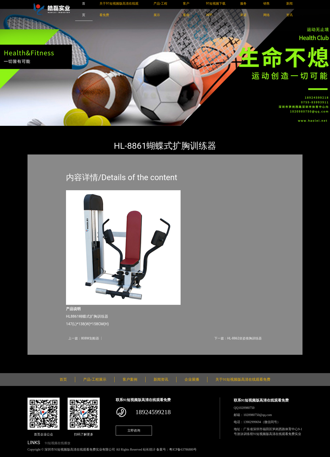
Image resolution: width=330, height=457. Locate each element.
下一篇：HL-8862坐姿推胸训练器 (238, 338)
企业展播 (191, 379)
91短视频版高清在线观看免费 (93, 129)
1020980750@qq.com (257, 415)
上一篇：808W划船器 (83, 338)
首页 (35, 129)
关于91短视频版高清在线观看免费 (242, 379)
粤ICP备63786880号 (183, 449)
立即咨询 (133, 430)
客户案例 (130, 379)
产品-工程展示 (55, 129)
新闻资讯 (161, 379)
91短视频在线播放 (57, 443)
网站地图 (7, 455)
